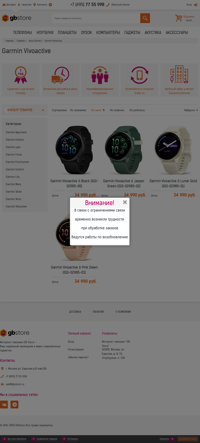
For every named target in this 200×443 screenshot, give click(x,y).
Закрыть (125, 202)
